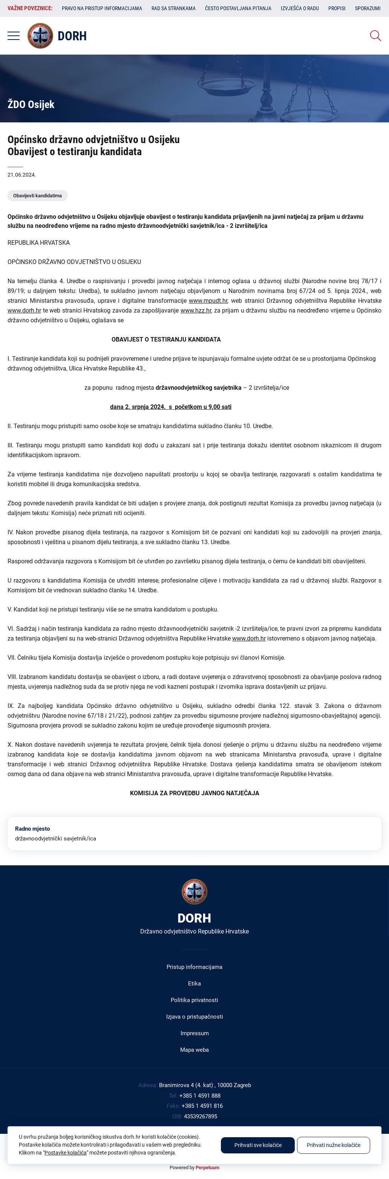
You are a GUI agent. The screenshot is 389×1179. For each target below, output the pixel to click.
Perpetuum (207, 1167)
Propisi (337, 8)
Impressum (195, 1033)
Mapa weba (194, 1049)
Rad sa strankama (174, 8)
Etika (194, 983)
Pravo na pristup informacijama (102, 8)
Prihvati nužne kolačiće (333, 1145)
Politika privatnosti (194, 1000)
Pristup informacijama (194, 967)
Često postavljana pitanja (238, 8)
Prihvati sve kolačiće (258, 1145)
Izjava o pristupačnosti (194, 1016)
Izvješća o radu (300, 8)
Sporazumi (368, 8)
